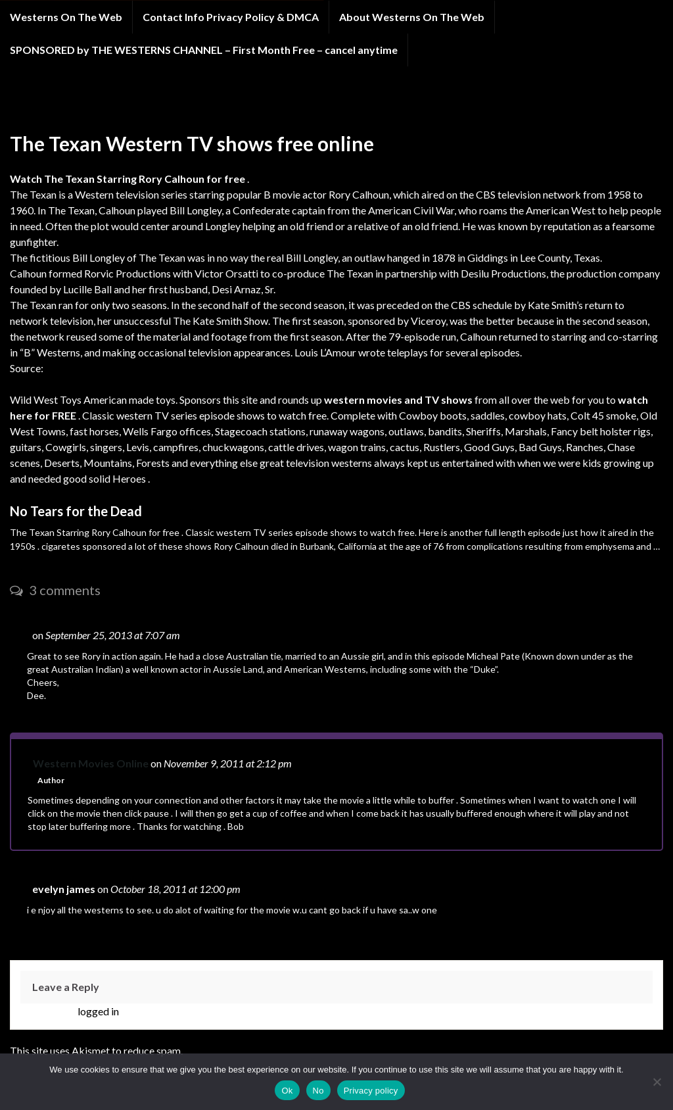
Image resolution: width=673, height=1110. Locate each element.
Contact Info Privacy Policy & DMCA (231, 17)
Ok (286, 1091)
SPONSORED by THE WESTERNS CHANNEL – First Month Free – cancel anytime (204, 49)
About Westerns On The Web (411, 17)
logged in (98, 1011)
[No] (656, 1081)
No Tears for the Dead (76, 511)
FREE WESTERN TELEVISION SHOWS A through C (183, 104)
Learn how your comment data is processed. (282, 1050)
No (318, 1091)
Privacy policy (371, 1091)
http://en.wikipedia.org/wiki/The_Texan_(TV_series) (162, 368)
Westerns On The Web (66, 17)
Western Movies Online (91, 763)
